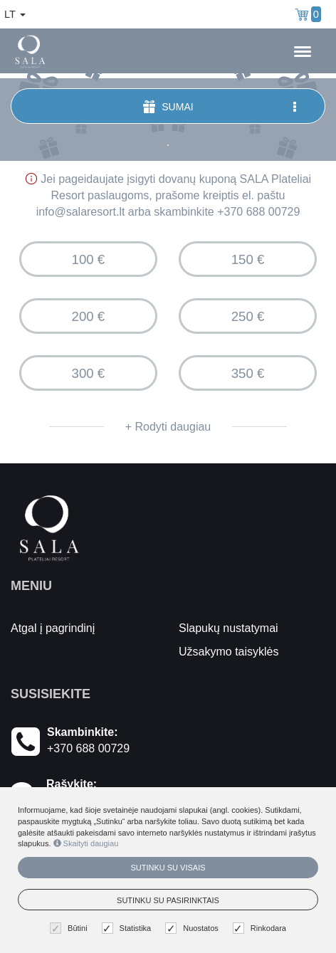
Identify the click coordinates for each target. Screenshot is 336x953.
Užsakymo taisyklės (228, 652)
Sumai (221, 106)
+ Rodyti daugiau (168, 427)
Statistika (128, 928)
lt (15, 14)
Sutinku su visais (167, 867)
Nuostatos (194, 928)
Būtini (70, 928)
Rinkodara (261, 928)
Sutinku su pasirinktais (168, 900)
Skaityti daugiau (86, 843)
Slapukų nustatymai (228, 628)
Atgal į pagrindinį (53, 628)
